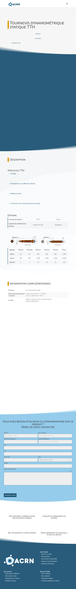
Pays (39, 457)
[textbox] (53, 460)
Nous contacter (45, 576)
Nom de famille (42, 433)
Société (6, 463)
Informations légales (47, 578)
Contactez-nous (15, 43)
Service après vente (11, 576)
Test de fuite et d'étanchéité (49, 559)
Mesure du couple (46, 554)
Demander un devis (10, 495)
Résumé (38, 34)
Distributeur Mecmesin (47, 564)
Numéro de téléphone (44, 439)
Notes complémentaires (10, 469)
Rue (5, 445)
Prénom (6, 433)
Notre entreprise (45, 573)
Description (38, 38)
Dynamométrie (45, 556)
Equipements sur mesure (12, 578)
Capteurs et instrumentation (49, 561)
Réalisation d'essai (10, 581)
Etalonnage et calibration (12, 573)
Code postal (7, 457)
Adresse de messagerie (10, 439)
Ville (5, 451)
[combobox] (55, 460)
